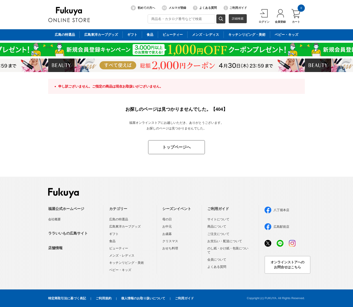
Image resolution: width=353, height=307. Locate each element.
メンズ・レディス (121, 255)
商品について (216, 226)
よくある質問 (205, 8)
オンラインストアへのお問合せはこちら (287, 264)
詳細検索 (238, 18)
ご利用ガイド (235, 8)
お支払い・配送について (224, 241)
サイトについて (218, 219)
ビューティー (118, 248)
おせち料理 (170, 248)
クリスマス (170, 241)
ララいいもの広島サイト (68, 233)
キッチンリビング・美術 (126, 262)
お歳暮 (167, 234)
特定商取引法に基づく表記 (67, 298)
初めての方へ (143, 7)
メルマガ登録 (174, 7)
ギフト (114, 234)
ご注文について (218, 234)
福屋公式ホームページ (66, 209)
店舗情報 (55, 248)
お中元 (167, 226)
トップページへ (176, 147)
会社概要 (54, 219)
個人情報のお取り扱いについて (143, 298)
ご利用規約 (103, 298)
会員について (216, 259)
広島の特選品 (118, 219)
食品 (112, 241)
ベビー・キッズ (120, 270)
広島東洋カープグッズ (125, 226)
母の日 (167, 219)
